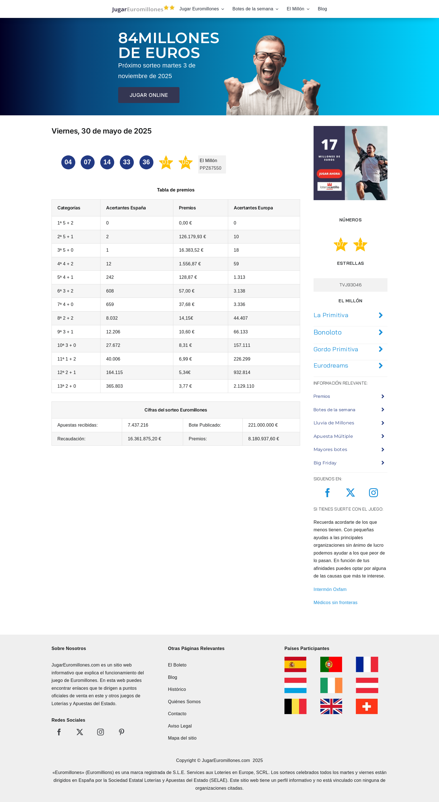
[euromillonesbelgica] (295, 700)
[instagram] (373, 492)
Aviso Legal (180, 726)
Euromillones (84, 680)
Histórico (177, 689)
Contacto (177, 713)
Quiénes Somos (184, 701)
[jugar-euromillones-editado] (141, 6)
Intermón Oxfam (330, 589)
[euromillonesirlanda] (331, 679)
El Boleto (177, 665)
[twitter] (350, 492)
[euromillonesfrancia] (367, 658)
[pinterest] (121, 732)
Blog (172, 677)
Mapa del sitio (182, 738)
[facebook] (327, 492)
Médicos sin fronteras (336, 602)
